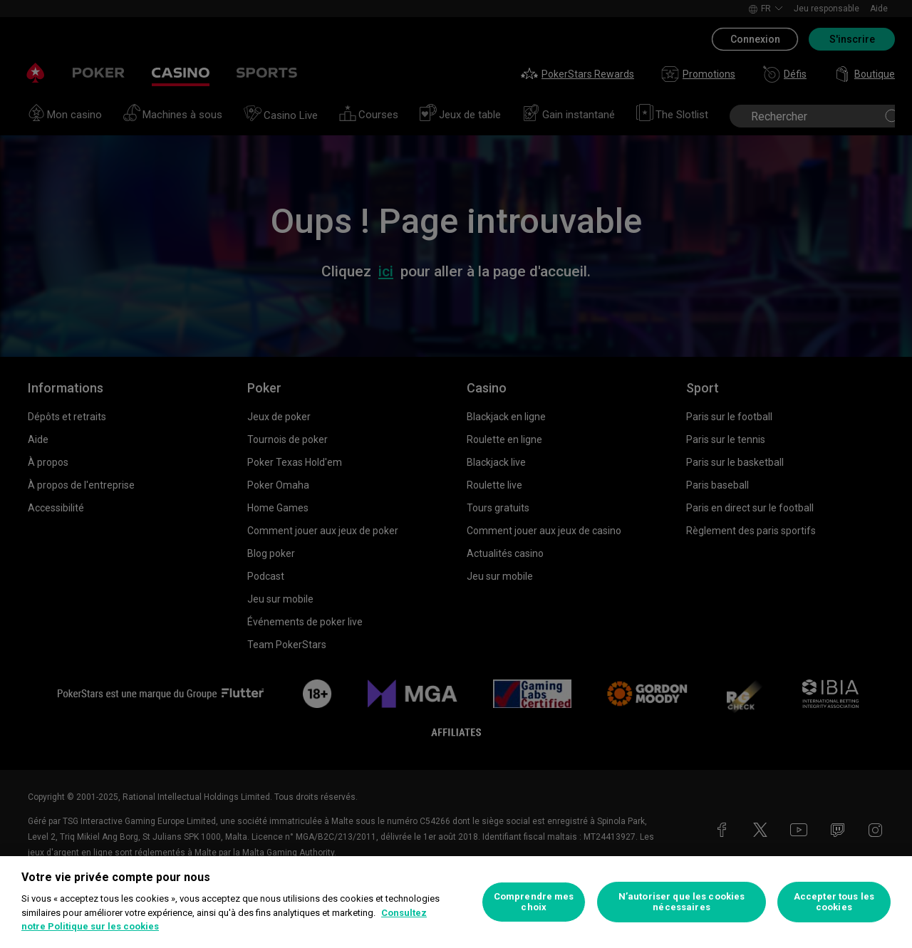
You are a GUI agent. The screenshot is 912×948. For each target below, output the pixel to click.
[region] (456, 902)
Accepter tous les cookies (834, 902)
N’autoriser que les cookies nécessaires (681, 902)
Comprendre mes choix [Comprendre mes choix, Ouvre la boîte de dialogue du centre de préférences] (534, 902)
